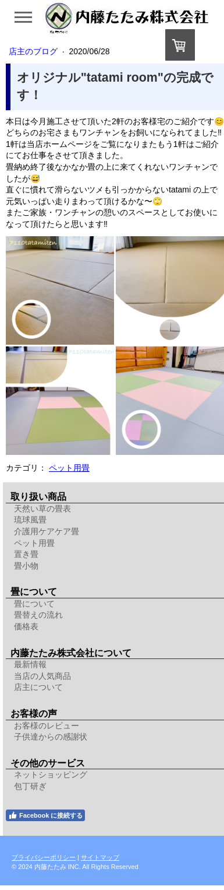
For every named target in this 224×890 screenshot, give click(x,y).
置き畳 (26, 554)
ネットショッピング (50, 774)
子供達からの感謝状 (50, 736)
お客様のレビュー (46, 725)
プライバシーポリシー (44, 857)
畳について (34, 603)
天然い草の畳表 (42, 508)
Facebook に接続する (45, 815)
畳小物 (26, 565)
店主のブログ (34, 51)
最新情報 (30, 664)
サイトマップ (100, 857)
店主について (38, 687)
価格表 (26, 626)
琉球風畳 (30, 519)
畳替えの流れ (38, 614)
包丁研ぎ (30, 786)
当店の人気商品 (42, 676)
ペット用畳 (69, 467)
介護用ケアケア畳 (46, 531)
